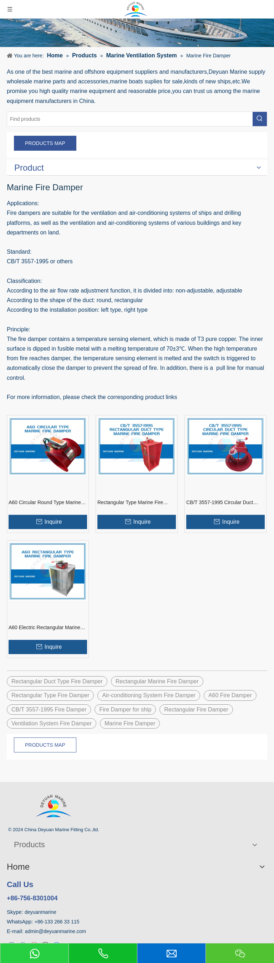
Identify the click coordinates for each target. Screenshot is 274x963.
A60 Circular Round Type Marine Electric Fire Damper (45, 502)
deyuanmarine (40, 912)
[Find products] (130, 119)
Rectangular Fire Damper (196, 709)
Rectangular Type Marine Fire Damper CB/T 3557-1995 (130, 502)
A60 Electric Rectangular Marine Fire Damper (44, 628)
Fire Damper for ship (125, 709)
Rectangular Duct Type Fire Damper (57, 681)
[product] (137, 33)
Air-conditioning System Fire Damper (148, 695)
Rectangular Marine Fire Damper (157, 681)
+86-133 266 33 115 (57, 922)
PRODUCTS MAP (45, 143)
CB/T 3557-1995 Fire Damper (48, 709)
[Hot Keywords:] (260, 119)
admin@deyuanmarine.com (55, 931)
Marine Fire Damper (130, 723)
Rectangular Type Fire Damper (50, 695)
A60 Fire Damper (230, 695)
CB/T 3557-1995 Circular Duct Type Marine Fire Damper (219, 502)
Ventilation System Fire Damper (51, 723)
